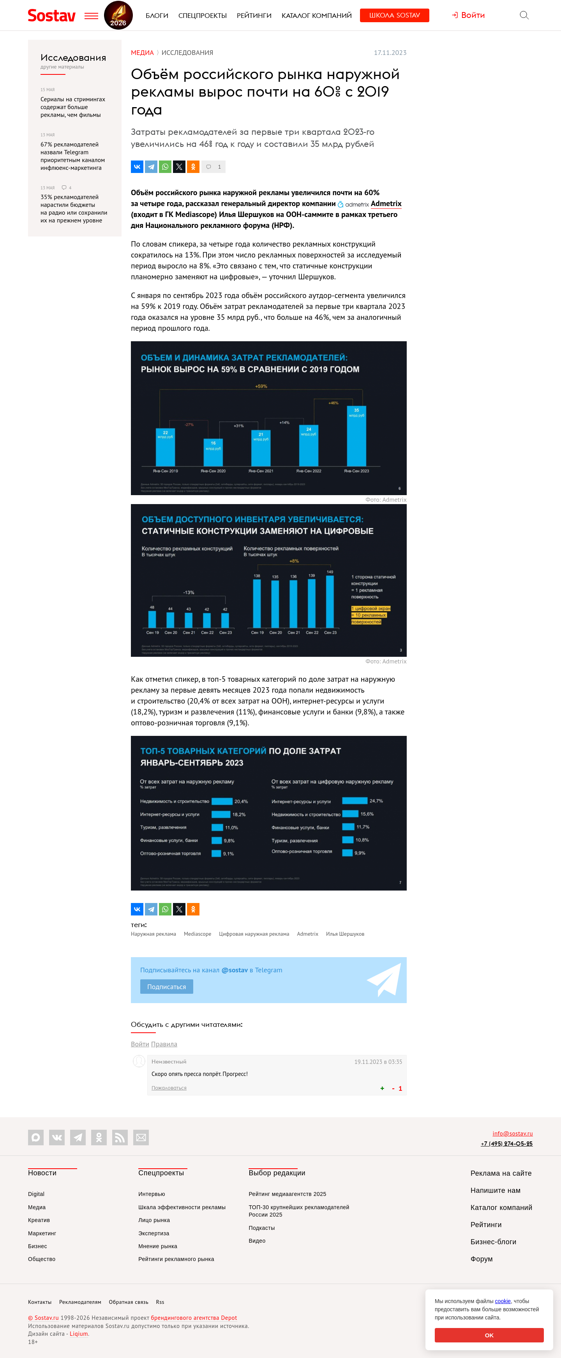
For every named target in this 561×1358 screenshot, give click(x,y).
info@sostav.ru (512, 1133)
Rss (160, 1301)
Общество (42, 1259)
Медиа (37, 1207)
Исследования (73, 57)
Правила (164, 1043)
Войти (140, 1043)
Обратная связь (129, 1301)
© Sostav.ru (43, 1317)
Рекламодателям (80, 1301)
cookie (503, 1301)
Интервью (151, 1194)
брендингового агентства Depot (194, 1317)
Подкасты (262, 1228)
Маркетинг (42, 1233)
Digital (36, 1194)
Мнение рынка (157, 1246)
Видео (257, 1241)
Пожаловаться (169, 1088)
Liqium (79, 1333)
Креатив (39, 1220)
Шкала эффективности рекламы (182, 1207)
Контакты (40, 1301)
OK (489, 1335)
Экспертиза (153, 1233)
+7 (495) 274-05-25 (507, 1143)
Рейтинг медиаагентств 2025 (287, 1194)
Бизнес (37, 1246)
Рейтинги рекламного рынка (176, 1259)
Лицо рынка (154, 1220)
